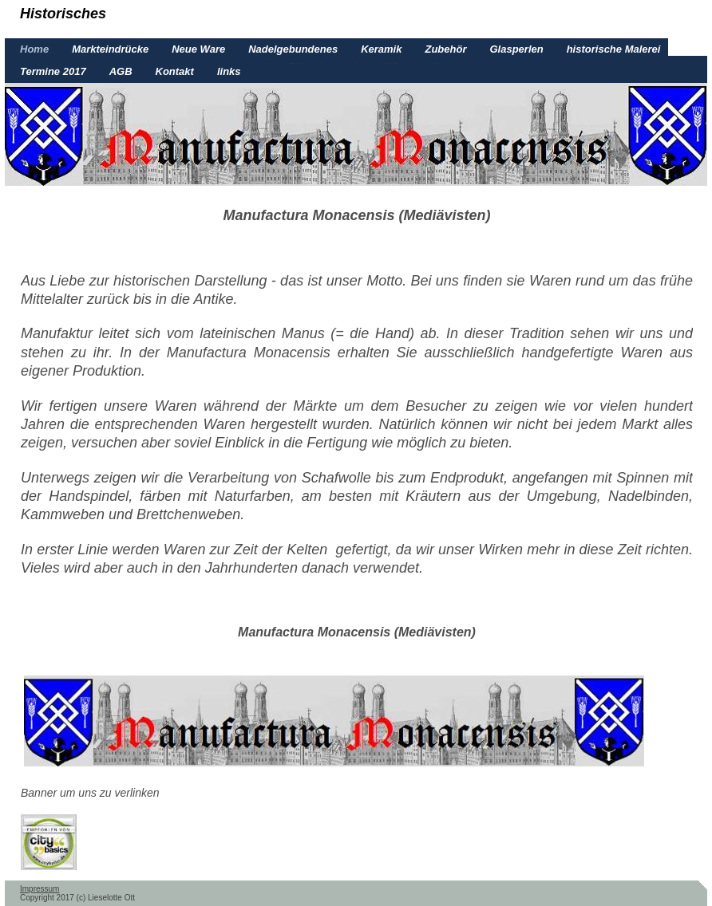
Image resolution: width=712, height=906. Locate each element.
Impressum (39, 888)
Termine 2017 (53, 71)
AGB (121, 71)
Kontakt (175, 71)
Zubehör (445, 49)
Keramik (381, 49)
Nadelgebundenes (293, 49)
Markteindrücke (110, 49)
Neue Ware (198, 49)
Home (34, 49)
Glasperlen (516, 49)
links (229, 71)
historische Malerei (614, 49)
